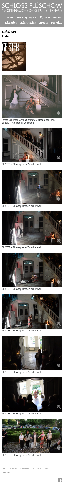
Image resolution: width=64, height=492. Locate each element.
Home (4, 469)
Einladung (9, 31)
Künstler (11, 23)
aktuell (10, 17)
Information (28, 23)
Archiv (43, 23)
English (32, 17)
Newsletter (57, 17)
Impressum (37, 469)
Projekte (56, 23)
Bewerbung (22, 17)
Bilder (6, 36)
